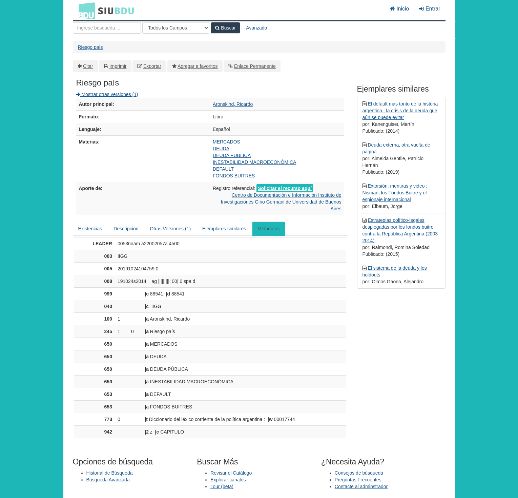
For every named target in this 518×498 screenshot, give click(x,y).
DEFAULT (223, 169)
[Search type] (175, 28)
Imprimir (118, 66)
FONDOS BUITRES (234, 175)
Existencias (90, 228)
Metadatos (268, 228)
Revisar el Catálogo (231, 473)
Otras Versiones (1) (170, 228)
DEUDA (221, 148)
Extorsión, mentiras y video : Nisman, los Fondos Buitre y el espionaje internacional (395, 192)
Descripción (125, 228)
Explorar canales (228, 479)
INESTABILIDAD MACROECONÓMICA (254, 162)
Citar (88, 66)
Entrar (429, 9)
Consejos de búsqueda (359, 473)
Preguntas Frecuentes (358, 479)
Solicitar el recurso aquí (285, 188)
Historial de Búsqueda (109, 473)
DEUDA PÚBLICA (232, 155)
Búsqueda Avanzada (108, 479)
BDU (85, 10)
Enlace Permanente (255, 66)
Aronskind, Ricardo (233, 104)
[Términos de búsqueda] (107, 28)
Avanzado (256, 28)
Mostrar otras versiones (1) (107, 94)
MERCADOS (226, 142)
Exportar (152, 66)
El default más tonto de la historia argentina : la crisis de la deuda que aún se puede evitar (400, 110)
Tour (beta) (221, 486)
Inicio (399, 9)
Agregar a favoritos (197, 66)
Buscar (225, 28)
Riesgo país (90, 47)
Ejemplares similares (224, 228)
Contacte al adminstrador (361, 486)
